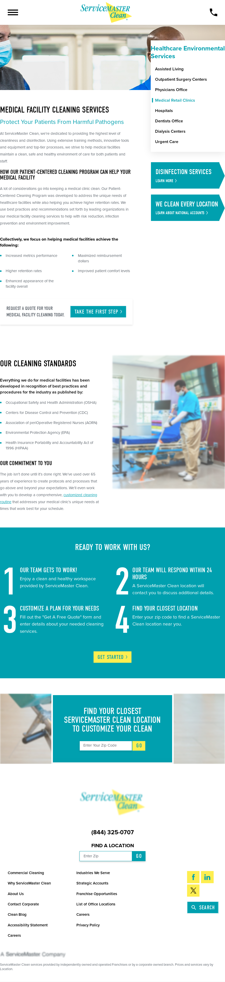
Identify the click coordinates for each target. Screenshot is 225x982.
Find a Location (112, 846)
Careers (83, 914)
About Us (16, 893)
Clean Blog (17, 914)
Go (139, 745)
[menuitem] (190, 69)
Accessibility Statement (28, 925)
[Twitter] (193, 890)
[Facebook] (193, 877)
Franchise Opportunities (96, 893)
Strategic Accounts (92, 883)
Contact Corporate (23, 904)
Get (113, 657)
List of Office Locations (95, 904)
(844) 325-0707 (112, 833)
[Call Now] (214, 12)
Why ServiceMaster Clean (29, 883)
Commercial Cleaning (26, 873)
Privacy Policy (88, 925)
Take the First (99, 312)
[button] (13, 12)
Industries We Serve (93, 873)
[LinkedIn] (207, 877)
